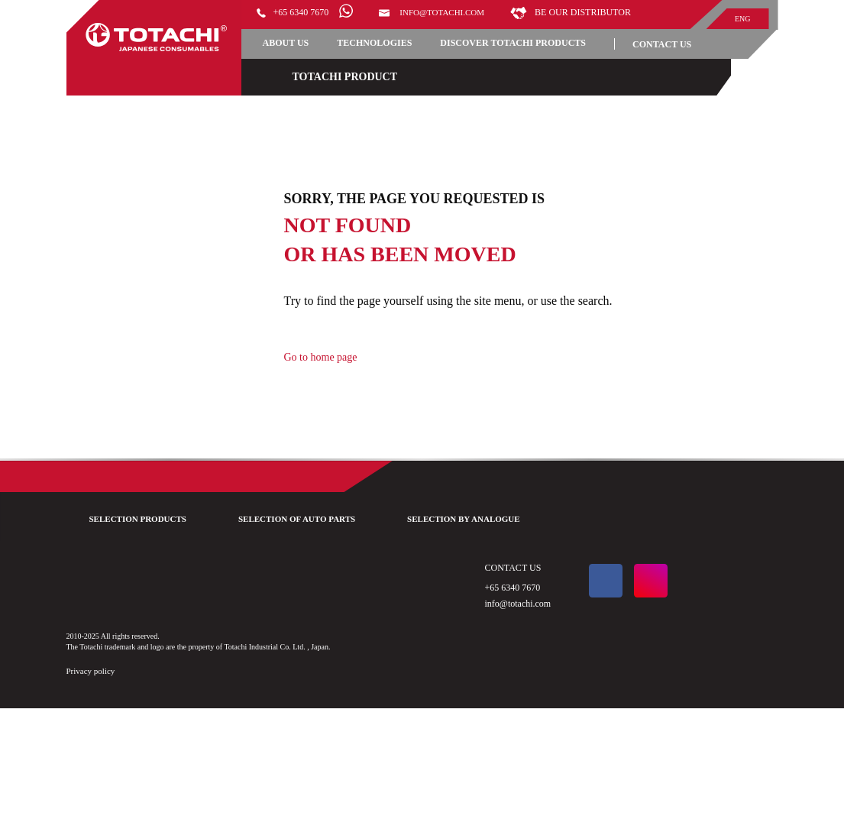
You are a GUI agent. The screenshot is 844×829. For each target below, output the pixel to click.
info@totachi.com (469, 15)
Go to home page (351, 420)
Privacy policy (98, 792)
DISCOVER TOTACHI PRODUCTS (360, 85)
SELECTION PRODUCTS (140, 607)
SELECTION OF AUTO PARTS (331, 607)
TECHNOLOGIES (402, 59)
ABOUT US (297, 59)
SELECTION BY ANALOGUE (529, 607)
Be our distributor (330, 34)
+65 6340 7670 (307, 14)
